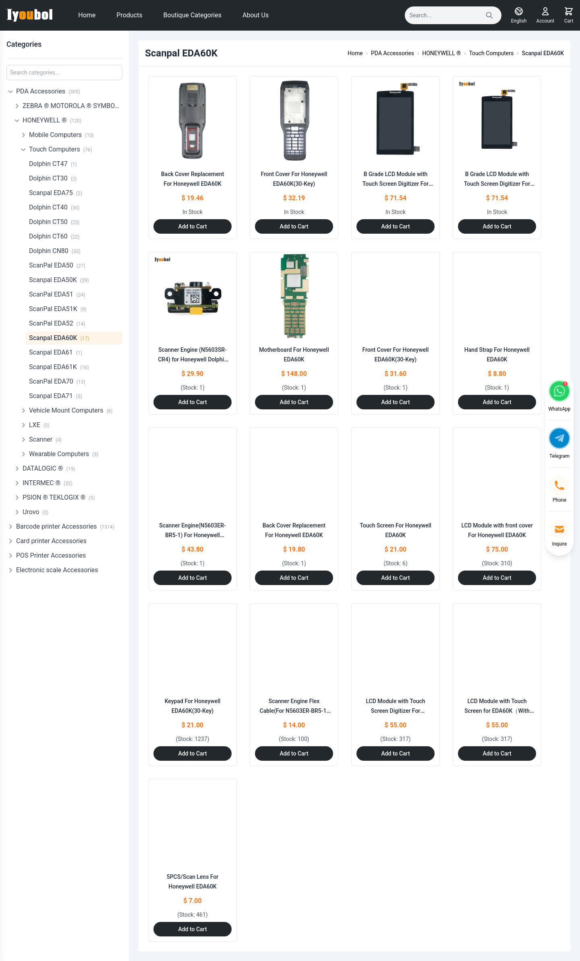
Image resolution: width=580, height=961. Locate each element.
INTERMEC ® (47, 483)
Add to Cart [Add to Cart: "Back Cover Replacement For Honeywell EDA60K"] (192, 226)
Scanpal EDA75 (55, 193)
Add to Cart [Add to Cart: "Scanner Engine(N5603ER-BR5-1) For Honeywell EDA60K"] (192, 578)
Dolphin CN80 (55, 251)
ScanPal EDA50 (57, 265)
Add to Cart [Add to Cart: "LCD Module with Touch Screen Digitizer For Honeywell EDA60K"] (395, 753)
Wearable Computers (63, 454)
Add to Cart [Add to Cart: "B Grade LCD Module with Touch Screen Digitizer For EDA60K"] (395, 226)
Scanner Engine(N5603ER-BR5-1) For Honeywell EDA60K (192, 535)
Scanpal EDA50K (59, 280)
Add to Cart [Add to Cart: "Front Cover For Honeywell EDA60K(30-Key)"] (294, 226)
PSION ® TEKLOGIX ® (59, 497)
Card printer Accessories (51, 541)
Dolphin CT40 (54, 207)
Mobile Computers (61, 135)
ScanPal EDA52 (57, 323)
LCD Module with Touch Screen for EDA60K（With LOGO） (496, 711)
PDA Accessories (48, 91)
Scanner (45, 439)
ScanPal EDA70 (57, 381)
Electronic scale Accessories (57, 570)
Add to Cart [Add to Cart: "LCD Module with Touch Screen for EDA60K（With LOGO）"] (497, 753)
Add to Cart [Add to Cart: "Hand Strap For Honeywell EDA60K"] (497, 402)
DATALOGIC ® (49, 468)
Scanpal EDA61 (55, 352)
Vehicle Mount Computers (70, 410)
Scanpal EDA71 (55, 396)
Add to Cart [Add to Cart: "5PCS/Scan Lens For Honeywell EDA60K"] (192, 929)
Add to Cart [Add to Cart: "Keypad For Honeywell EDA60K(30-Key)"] (192, 753)
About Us (255, 15)
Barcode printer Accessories (65, 526)
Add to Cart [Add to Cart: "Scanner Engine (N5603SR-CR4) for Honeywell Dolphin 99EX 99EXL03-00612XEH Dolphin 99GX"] (192, 402)
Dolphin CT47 (53, 164)
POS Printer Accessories (51, 555)
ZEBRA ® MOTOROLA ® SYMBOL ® (72, 106)
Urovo (35, 512)
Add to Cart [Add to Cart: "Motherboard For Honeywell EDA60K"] (294, 402)
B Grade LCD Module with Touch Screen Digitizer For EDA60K (395, 184)
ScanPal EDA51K (58, 309)
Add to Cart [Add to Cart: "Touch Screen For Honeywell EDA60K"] (395, 578)
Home (86, 15)
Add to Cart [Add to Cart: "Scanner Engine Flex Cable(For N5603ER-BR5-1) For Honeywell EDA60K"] (294, 753)
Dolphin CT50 (54, 222)
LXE (39, 425)
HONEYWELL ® (52, 120)
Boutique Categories (193, 15)
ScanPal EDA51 (57, 294)
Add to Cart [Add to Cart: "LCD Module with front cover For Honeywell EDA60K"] (497, 578)
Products (129, 15)
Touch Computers (60, 149)
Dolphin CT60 (54, 236)
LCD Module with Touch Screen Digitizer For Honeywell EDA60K (395, 711)
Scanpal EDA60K (59, 338)
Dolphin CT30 (53, 178)
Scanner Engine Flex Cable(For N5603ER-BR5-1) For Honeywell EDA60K (294, 711)
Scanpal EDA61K (59, 367)
